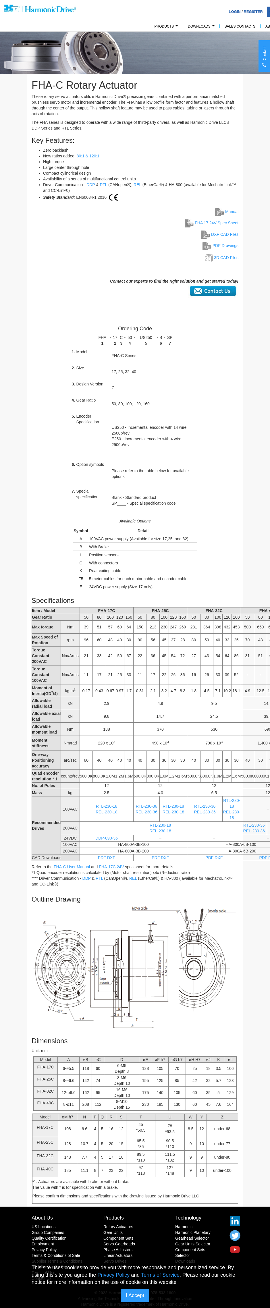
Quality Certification (49, 1238)
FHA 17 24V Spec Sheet (211, 223)
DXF (111, 857)
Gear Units (113, 1232)
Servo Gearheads (119, 1244)
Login (234, 11)
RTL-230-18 (106, 806)
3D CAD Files (226, 257)
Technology (188, 1218)
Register (253, 11)
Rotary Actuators (118, 1226)
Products (113, 1218)
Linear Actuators (117, 1255)
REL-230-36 (146, 812)
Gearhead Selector (192, 1238)
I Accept (135, 1295)
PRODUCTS (167, 28)
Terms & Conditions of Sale (56, 1255)
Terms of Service (160, 1275)
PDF (102, 857)
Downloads (202, 28)
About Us (42, 1218)
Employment (43, 1244)
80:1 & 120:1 (88, 156)
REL (137, 184)
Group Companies (48, 1232)
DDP (90, 184)
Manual (226, 211)
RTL (103, 184)
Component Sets (118, 1238)
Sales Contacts (240, 26)
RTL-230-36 (146, 806)
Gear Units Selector (192, 1244)
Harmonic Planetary (193, 1232)
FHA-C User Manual (72, 867)
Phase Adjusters (117, 1249)
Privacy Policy (44, 1249)
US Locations (43, 1226)
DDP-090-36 (106, 838)
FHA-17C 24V (111, 867)
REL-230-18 (106, 812)
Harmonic (183, 1226)
